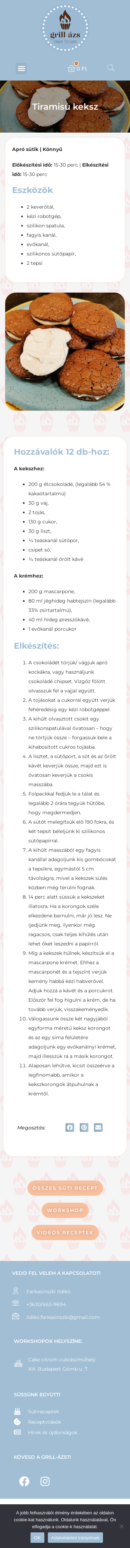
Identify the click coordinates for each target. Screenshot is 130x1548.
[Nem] (121, 1526)
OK (37, 1537)
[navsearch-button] (111, 68)
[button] (21, 68)
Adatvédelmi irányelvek (75, 1537)
